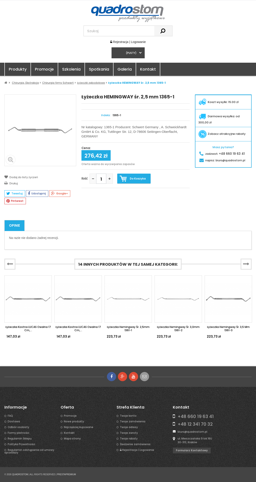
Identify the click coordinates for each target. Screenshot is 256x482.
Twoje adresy (129, 427)
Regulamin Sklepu (20, 438)
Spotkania (99, 69)
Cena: (86, 148)
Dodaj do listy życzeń (21, 177)
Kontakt (148, 69)
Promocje (44, 69)
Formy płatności (18, 433)
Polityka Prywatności (21, 444)
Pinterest (14, 201)
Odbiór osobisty (18, 427)
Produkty (18, 69)
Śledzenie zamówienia (135, 444)
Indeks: (106, 115)
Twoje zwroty (129, 433)
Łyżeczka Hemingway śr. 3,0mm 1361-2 (178, 328)
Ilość (84, 178)
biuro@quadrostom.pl (192, 432)
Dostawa (14, 421)
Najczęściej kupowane (78, 427)
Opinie (14, 225)
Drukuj (11, 183)
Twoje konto (128, 415)
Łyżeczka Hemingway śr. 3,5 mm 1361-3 (228, 328)
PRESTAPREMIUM (66, 474)
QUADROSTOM (20, 474)
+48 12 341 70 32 (195, 424)
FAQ (10, 415)
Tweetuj (14, 194)
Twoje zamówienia (132, 421)
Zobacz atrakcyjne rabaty (222, 134)
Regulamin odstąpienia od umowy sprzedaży (29, 451)
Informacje (15, 407)
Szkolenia (71, 69)
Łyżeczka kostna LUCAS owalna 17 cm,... (28, 328)
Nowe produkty (74, 421)
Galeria (124, 69)
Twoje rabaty (129, 438)
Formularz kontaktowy (192, 450)
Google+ (59, 194)
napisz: (222, 160)
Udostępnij (37, 194)
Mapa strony (72, 438)
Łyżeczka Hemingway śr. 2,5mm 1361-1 (128, 328)
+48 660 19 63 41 (196, 416)
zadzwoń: (222, 154)
